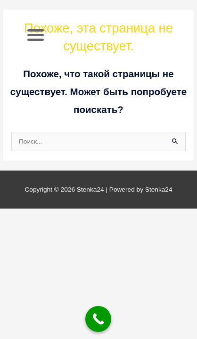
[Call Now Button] (98, 319)
